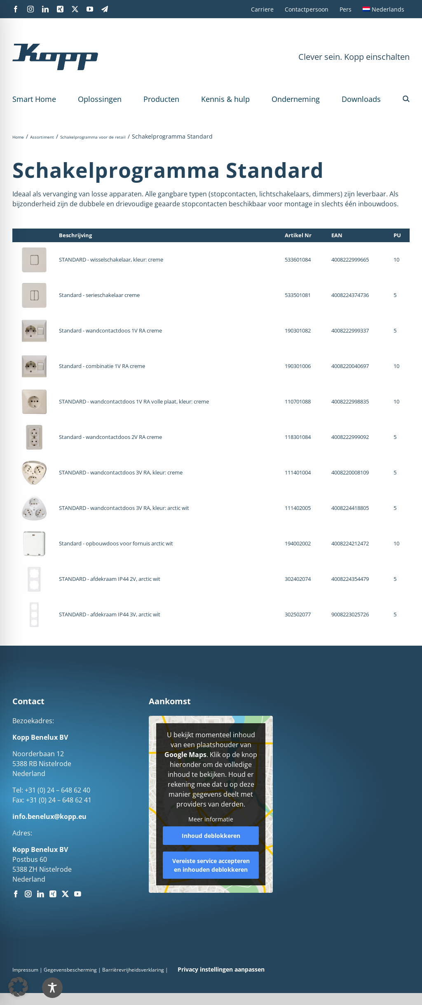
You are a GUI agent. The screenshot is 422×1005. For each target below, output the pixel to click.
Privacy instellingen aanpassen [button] (221, 969)
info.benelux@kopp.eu (49, 816)
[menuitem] (383, 9)
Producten (161, 99)
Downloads (361, 99)
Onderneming (296, 99)
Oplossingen (100, 99)
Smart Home (34, 99)
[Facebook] (15, 894)
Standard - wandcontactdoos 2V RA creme (110, 437)
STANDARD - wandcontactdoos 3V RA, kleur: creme (121, 472)
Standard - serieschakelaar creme (99, 295)
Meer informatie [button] (210, 819)
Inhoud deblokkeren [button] (211, 835)
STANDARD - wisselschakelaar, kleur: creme (111, 259)
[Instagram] (28, 894)
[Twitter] (65, 894)
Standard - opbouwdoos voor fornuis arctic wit (116, 543)
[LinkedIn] (40, 894)
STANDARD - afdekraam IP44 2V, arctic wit (109, 579)
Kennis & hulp (225, 99)
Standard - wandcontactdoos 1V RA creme (110, 330)
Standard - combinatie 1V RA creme (102, 366)
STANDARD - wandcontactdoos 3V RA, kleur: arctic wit (124, 508)
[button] (406, 99)
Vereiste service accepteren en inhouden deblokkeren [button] (211, 864)
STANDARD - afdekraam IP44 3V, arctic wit (109, 614)
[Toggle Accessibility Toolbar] (52, 988)
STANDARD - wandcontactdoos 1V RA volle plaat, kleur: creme (134, 401)
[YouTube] (77, 894)
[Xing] (52, 894)
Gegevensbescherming (70, 969)
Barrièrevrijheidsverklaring (133, 969)
